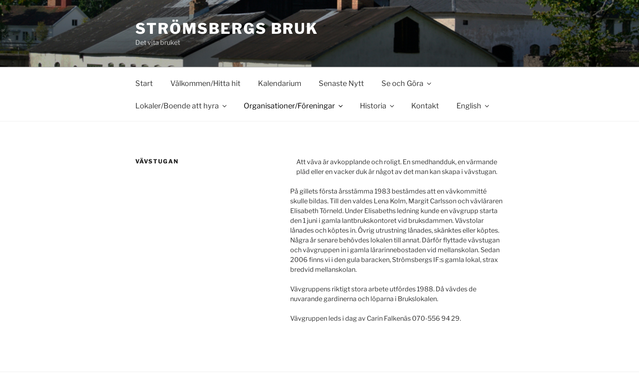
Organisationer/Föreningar (294, 105)
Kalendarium (279, 83)
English (473, 105)
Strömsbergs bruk (226, 28)
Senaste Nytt (341, 83)
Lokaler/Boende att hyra (181, 105)
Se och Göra (407, 83)
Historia (378, 105)
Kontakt (425, 105)
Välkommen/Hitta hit (205, 83)
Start (144, 83)
